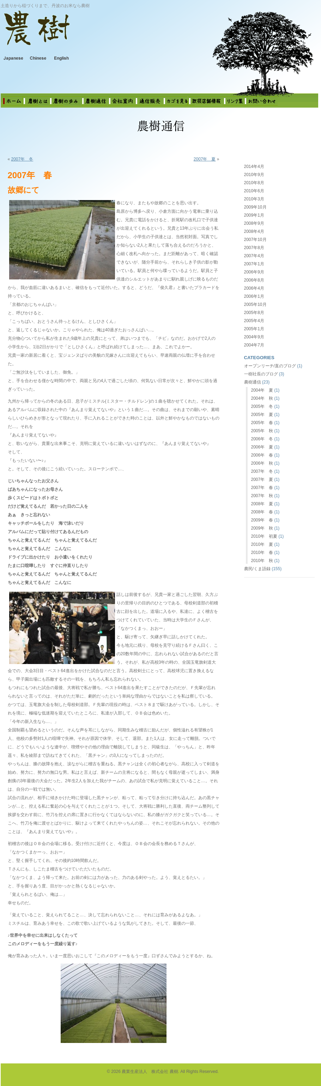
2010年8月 (254, 182)
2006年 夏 (262, 447)
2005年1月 (254, 328)
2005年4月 (254, 320)
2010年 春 (262, 552)
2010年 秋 (262, 560)
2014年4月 (254, 166)
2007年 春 (262, 487)
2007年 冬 (22, 159)
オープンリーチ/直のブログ (270, 365)
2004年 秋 (262, 398)
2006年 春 (262, 455)
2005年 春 (262, 422)
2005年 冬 (262, 406)
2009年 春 (262, 520)
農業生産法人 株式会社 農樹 (92, 33)
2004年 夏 (262, 390)
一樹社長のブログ (261, 374)
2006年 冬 (262, 438)
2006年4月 (254, 288)
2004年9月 (254, 336)
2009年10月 (255, 207)
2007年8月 (254, 247)
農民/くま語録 (257, 568)
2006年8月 (254, 280)
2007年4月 (254, 255)
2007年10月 (255, 239)
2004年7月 (254, 345)
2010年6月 (254, 190)
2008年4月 (254, 231)
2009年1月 (254, 215)
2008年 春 (262, 511)
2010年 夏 (262, 544)
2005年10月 (255, 304)
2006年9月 (254, 272)
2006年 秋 (262, 463)
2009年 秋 (262, 528)
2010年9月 (254, 174)
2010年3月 (254, 199)
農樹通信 (252, 382)
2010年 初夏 (264, 536)
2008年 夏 (262, 503)
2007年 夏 (205, 159)
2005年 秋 (262, 430)
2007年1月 (254, 263)
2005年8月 (254, 312)
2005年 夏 (262, 414)
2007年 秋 (262, 495)
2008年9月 (254, 223)
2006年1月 (254, 296)
